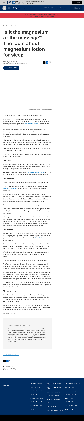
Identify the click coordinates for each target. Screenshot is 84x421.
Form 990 (32, 409)
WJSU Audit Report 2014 (53, 399)
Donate (77, 2)
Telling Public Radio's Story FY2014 (54, 388)
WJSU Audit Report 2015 (71, 394)
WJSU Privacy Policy (70, 387)
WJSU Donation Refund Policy (72, 383)
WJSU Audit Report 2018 (36, 391)
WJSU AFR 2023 (69, 401)
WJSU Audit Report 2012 (53, 392)
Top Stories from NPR (10, 26)
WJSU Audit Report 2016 (36, 383)
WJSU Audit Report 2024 (71, 405)
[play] (4, 8)
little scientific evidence (31, 124)
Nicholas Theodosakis (10, 188)
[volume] (9, 8)
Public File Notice (51, 406)
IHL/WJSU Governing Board (72, 391)
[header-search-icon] (69, 2)
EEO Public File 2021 (35, 387)
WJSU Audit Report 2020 (36, 401)
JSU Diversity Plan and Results (55, 410)
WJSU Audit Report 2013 (53, 395)
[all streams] (76, 8)
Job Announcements (52, 403)
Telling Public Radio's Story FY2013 (54, 384)
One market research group (36, 172)
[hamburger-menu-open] (4, 2)
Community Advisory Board (36, 398)
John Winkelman (40, 238)
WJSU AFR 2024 (69, 409)
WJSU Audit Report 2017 (36, 405)
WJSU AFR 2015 (69, 398)
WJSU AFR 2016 (34, 394)
